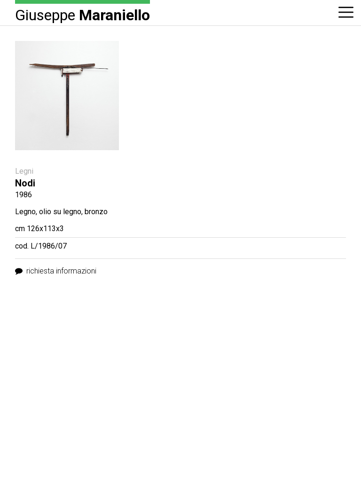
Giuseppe (82, 14)
